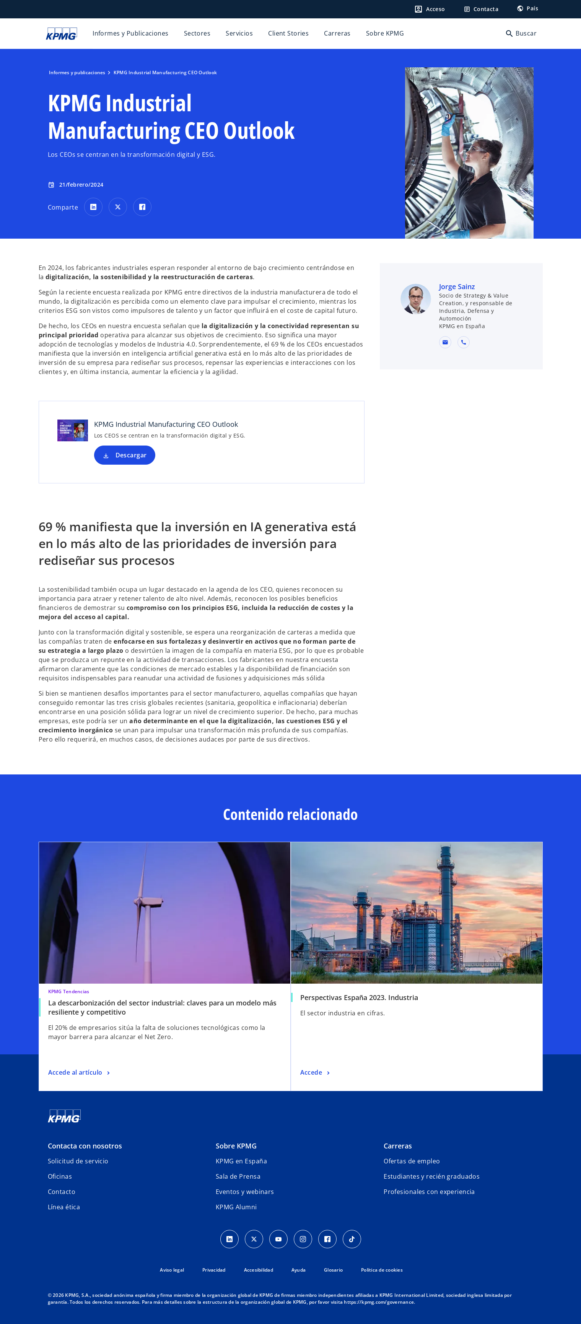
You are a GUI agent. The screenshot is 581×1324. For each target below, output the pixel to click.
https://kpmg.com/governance (379, 1302)
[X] (254, 1239)
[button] (445, 342)
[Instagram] (303, 1239)
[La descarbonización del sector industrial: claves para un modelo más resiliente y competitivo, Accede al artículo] (80, 1072)
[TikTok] (352, 1239)
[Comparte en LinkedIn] (93, 207)
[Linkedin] (229, 1239)
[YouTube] (278, 1239)
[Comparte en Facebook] (142, 207)
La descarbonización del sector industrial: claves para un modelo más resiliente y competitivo (162, 1007)
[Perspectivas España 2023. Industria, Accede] (316, 1072)
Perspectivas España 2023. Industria (359, 997)
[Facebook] (327, 1239)
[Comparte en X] (118, 207)
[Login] (429, 9)
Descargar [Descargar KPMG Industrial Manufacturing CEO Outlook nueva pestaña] (131, 455)
